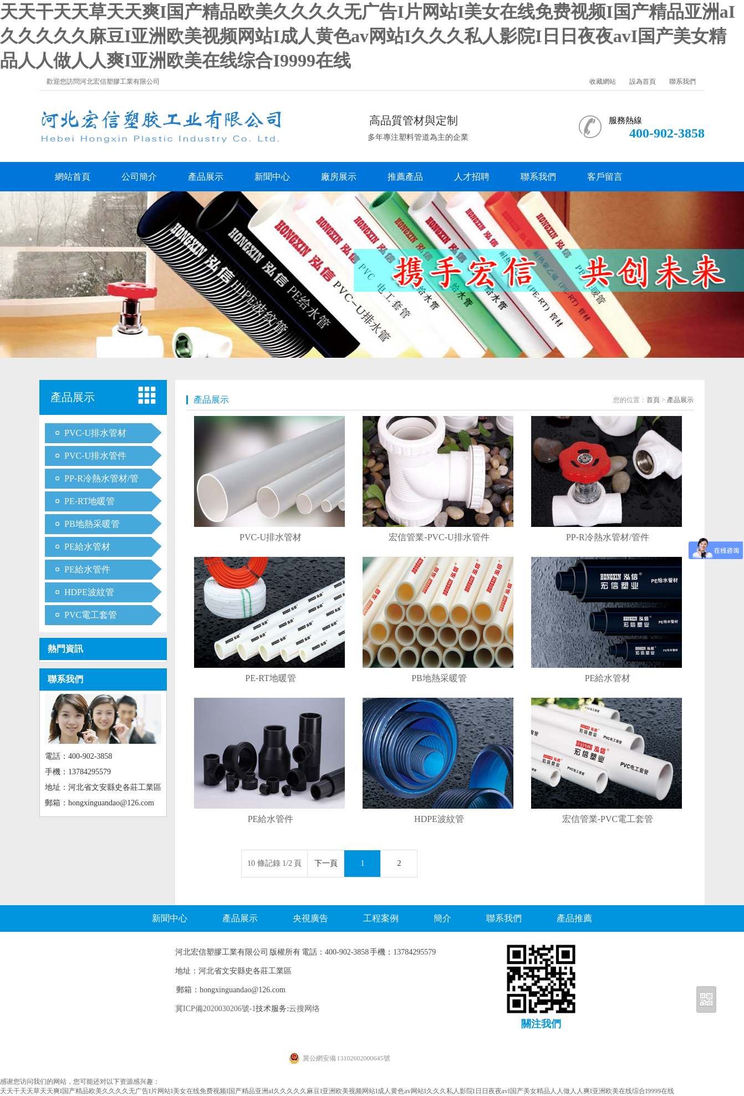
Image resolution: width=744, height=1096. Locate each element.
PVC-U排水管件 (95, 455)
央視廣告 (310, 918)
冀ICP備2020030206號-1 (215, 1008)
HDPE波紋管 (89, 592)
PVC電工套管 (90, 615)
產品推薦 (574, 918)
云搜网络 (304, 1008)
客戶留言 (605, 176)
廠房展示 (338, 176)
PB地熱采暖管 (92, 524)
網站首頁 (72, 176)
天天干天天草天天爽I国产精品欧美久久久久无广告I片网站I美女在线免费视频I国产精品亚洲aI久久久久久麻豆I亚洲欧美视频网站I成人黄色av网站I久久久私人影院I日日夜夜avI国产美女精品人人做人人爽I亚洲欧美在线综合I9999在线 (367, 36)
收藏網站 (602, 81)
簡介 (442, 918)
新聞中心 (272, 176)
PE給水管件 (87, 569)
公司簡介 (139, 176)
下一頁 (326, 863)
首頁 (653, 400)
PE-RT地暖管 (89, 501)
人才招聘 (472, 176)
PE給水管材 (87, 546)
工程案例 (381, 918)
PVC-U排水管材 (95, 433)
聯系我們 (682, 81)
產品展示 (205, 176)
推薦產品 (405, 176)
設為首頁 (642, 81)
